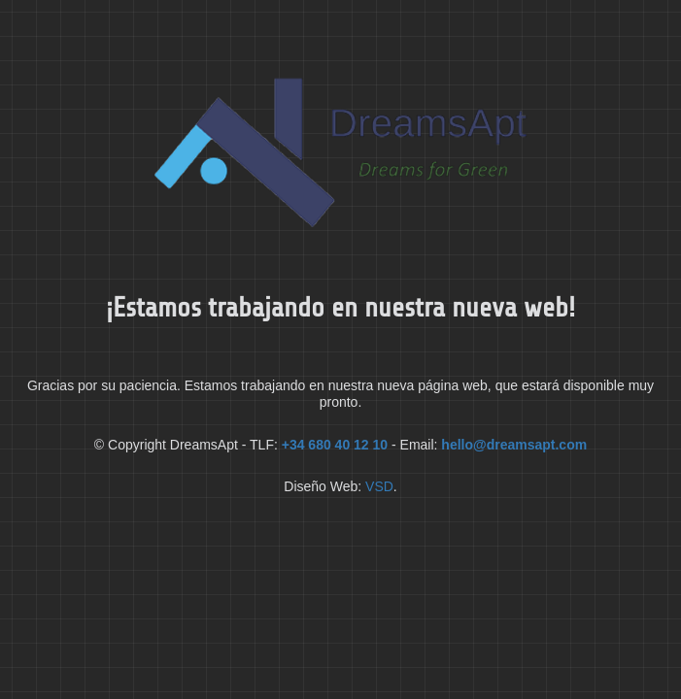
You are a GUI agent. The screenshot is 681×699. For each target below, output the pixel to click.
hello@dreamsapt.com (514, 444)
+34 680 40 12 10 (335, 444)
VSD (379, 486)
